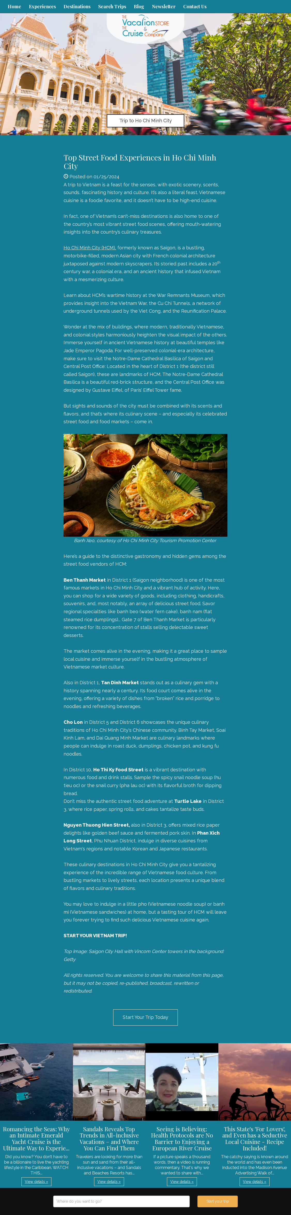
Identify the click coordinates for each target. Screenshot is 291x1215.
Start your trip (217, 1201)
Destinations (77, 6)
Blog (139, 6)
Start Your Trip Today (145, 1017)
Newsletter (163, 6)
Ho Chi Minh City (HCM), (90, 247)
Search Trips (112, 6)
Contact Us (194, 6)
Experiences (42, 6)
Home (14, 6)
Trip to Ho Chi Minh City (145, 120)
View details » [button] (36, 1182)
